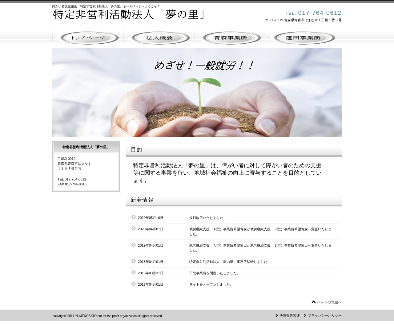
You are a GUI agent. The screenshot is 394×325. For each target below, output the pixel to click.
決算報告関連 (289, 315)
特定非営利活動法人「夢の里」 (138, 17)
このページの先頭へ (327, 302)
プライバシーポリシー (325, 315)
